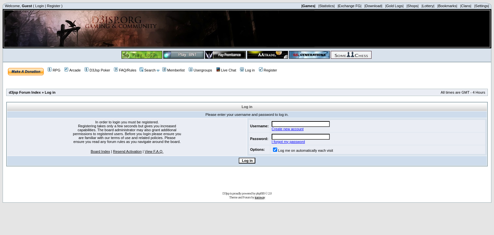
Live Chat (226, 70)
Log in (247, 70)
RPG (54, 70)
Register (53, 6)
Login (39, 6)
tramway (260, 197)
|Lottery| (428, 6)
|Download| (373, 6)
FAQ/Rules (125, 70)
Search (147, 70)
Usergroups (200, 70)
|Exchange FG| (349, 6)
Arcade (72, 70)
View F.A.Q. (154, 151)
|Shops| (412, 6)
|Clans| (465, 6)
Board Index (100, 151)
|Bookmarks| (447, 6)
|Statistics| (326, 6)
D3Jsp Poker (97, 70)
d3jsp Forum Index (25, 92)
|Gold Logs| (394, 6)
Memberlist (173, 70)
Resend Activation (127, 151)
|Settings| (481, 6)
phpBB (260, 193)
